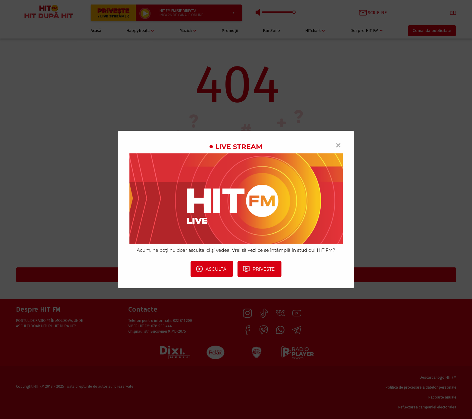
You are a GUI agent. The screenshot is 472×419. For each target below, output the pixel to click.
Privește (258, 269)
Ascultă (210, 269)
